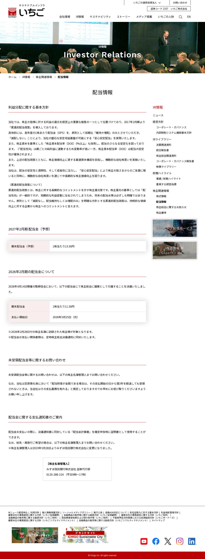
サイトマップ (158, 520)
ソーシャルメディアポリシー (76, 512)
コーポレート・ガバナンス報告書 (175, 161)
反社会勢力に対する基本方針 (144, 512)
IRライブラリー (162, 139)
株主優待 (161, 212)
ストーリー (123, 17)
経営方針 (158, 122)
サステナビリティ (100, 17)
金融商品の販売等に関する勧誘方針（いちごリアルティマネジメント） (114, 520)
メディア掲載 (144, 17)
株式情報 (161, 196)
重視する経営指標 (166, 184)
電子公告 (98, 512)
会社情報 (64, 17)
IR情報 (80, 17)
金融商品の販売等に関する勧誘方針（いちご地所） (33, 517)
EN (189, 17)
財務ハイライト (162, 173)
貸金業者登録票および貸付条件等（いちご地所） (86, 517)
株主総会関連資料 (166, 155)
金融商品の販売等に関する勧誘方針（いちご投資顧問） (91, 515)
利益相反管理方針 (170, 512)
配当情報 (161, 201)
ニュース (158, 115)
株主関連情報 (161, 191)
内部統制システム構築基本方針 (174, 132)
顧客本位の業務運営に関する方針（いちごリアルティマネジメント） (42, 520)
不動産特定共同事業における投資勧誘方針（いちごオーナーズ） (144, 517)
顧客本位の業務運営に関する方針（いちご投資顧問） (34, 515)
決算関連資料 (163, 144)
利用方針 (34, 512)
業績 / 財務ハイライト (168, 178)
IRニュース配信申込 (18, 512)
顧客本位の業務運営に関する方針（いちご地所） (145, 515)
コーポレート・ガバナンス (171, 127)
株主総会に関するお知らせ (171, 207)
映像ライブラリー (166, 166)
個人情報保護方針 (51, 512)
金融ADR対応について (116, 512)
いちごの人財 (166, 17)
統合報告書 (162, 150)
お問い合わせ (180, 2)
